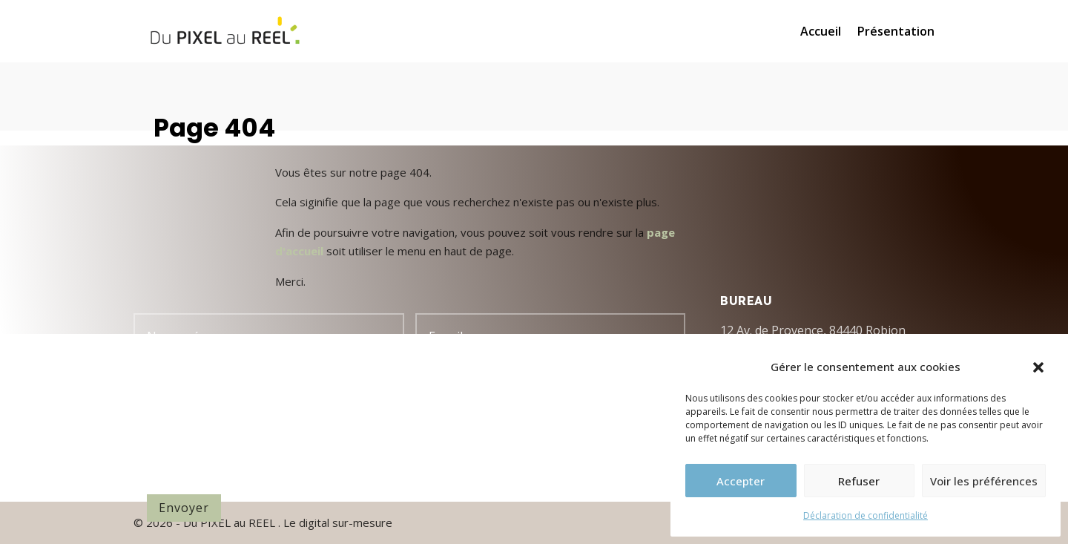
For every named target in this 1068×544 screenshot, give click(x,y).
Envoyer (184, 507)
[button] (1038, 367)
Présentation (895, 32)
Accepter (740, 480)
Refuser (859, 480)
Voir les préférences (984, 480)
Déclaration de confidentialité (865, 515)
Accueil (820, 32)
